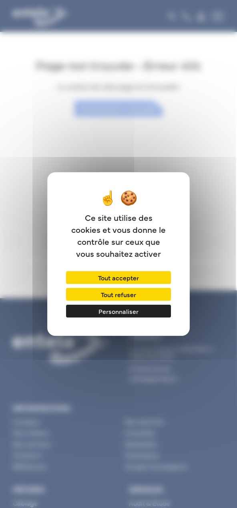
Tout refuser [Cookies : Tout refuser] (118, 294)
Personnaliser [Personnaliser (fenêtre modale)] (118, 311)
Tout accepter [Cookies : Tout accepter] (118, 277)
